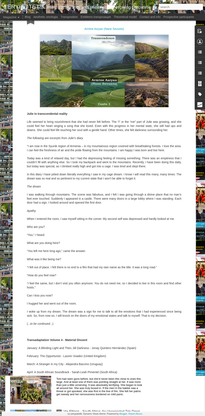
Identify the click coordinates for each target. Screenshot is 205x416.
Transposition (69, 17)
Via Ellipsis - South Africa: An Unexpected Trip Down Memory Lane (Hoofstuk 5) (102, 319)
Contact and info (149, 17)
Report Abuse (135, 413)
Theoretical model (125, 17)
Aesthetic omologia (45, 17)
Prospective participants (178, 17)
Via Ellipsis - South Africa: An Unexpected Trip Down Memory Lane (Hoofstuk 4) (102, 366)
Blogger (123, 413)
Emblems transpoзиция (96, 17)
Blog (27, 17)
